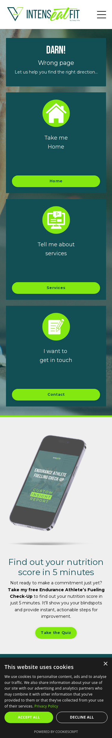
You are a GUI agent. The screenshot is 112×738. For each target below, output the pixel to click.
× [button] (105, 664)
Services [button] (56, 287)
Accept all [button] (29, 717)
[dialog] (56, 698)
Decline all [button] (82, 717)
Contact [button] (56, 394)
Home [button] (56, 181)
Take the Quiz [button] (56, 632)
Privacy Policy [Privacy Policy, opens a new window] (46, 706)
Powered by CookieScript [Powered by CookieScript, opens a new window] (56, 731)
